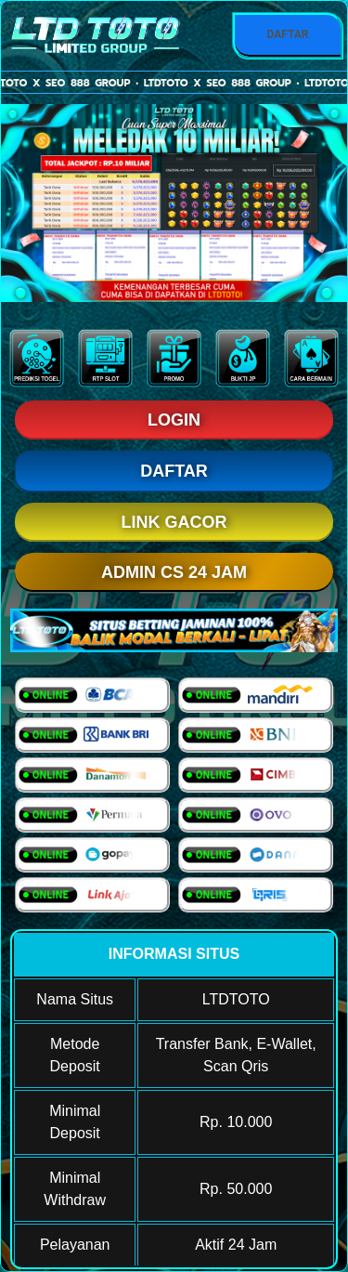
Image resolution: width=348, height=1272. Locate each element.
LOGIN (174, 420)
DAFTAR (287, 34)
